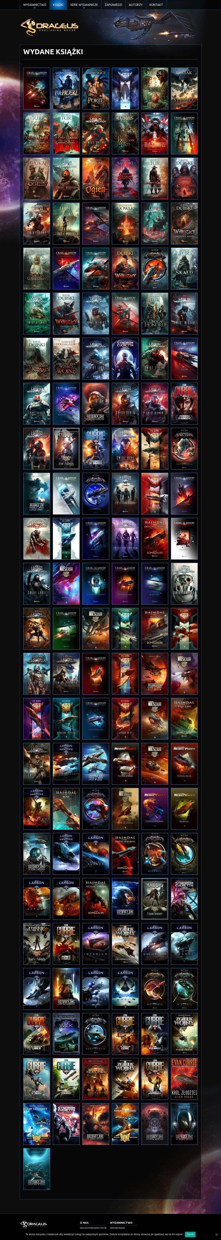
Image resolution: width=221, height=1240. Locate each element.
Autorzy (136, 4)
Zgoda (190, 1234)
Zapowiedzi (113, 4)
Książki (58, 4)
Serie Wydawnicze (84, 4)
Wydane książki (117, 1228)
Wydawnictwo (34, 4)
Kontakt (156, 4)
